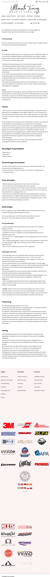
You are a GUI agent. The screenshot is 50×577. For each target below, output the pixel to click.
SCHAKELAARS (42, 20)
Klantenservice (4, 376)
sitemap (19, 574)
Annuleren (3, 394)
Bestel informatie (21, 380)
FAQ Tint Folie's (38, 383)
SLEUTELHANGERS (7, 23)
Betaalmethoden (21, 390)
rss (23, 574)
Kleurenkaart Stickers (39, 390)
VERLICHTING (32, 20)
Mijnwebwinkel (41, 574)
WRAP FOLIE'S (11, 16)
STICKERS (29, 16)
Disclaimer (3, 387)
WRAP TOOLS (5, 20)
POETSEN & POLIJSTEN (18, 20)
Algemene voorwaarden (7, 380)
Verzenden (20, 383)
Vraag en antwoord (22, 376)
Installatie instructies (39, 376)
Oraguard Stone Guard (8, 32)
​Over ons (25, 491)
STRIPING (37, 16)
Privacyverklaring (5, 383)
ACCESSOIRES (19, 23)
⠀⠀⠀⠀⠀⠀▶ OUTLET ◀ (32, 23)
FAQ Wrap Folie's (38, 380)
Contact (3, 397)
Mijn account (43, 2)
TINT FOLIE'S (21, 16)
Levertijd (19, 387)
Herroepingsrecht (5, 390)
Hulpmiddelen (18, 148)
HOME (3, 16)
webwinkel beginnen (28, 574)
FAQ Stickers (37, 387)
